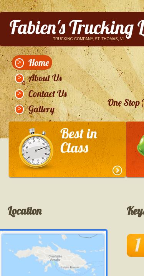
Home (38, 62)
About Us (45, 78)
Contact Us (47, 93)
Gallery (41, 109)
